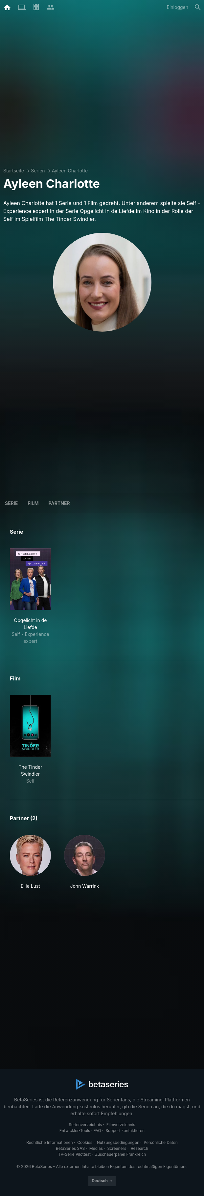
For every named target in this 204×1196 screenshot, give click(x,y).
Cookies (84, 1142)
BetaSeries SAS (70, 1148)
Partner (59, 503)
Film (33, 503)
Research (139, 1148)
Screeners (116, 1148)
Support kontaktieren (125, 1130)
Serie (11, 503)
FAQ (97, 1130)
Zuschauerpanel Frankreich (120, 1154)
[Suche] (198, 7)
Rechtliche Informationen (49, 1142)
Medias (96, 1148)
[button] (30, 862)
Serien (38, 170)
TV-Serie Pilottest (74, 1154)
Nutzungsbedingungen (118, 1142)
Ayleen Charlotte (70, 170)
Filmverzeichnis (120, 1124)
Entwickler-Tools (74, 1130)
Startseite (13, 170)
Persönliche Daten (161, 1142)
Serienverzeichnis (85, 1124)
